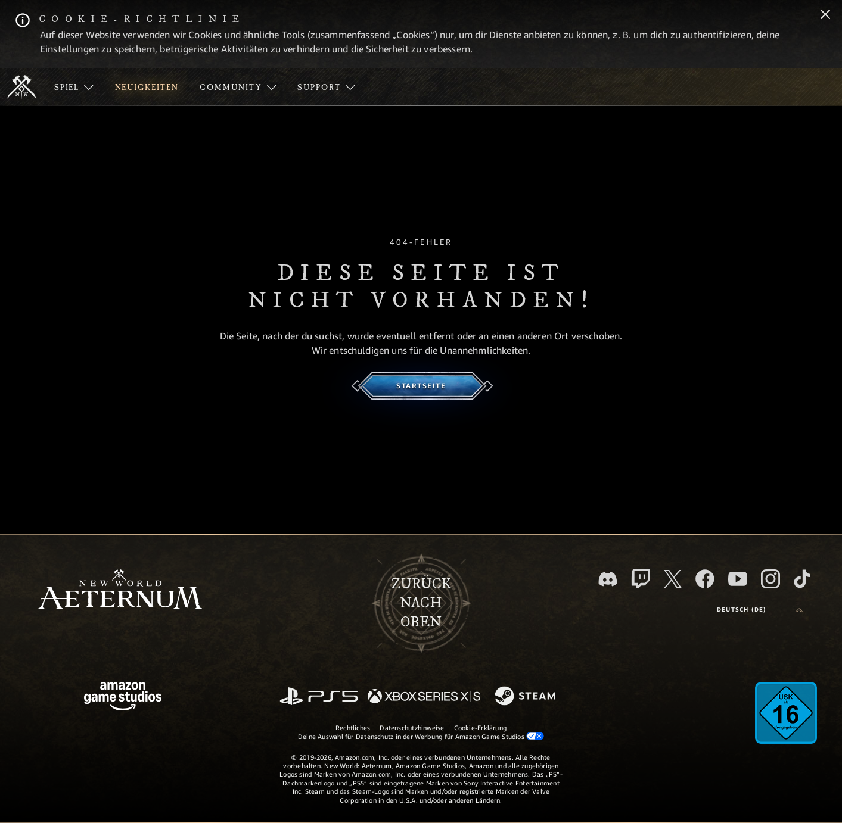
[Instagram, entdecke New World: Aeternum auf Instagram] (770, 578)
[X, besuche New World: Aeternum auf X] (673, 579)
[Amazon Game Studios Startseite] (122, 697)
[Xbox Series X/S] (424, 697)
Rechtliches (352, 727)
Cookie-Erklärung (480, 727)
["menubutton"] (74, 87)
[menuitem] (74, 87)
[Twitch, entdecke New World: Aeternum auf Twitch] (640, 578)
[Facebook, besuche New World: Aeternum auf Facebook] (704, 578)
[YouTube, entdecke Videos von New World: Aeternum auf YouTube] (737, 578)
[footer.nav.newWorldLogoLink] (120, 590)
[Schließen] (825, 15)
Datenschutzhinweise (412, 727)
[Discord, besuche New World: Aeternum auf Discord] (607, 579)
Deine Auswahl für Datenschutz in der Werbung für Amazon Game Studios (421, 736)
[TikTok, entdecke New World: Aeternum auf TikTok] (802, 578)
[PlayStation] (319, 697)
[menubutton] (760, 610)
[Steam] (526, 696)
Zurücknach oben (421, 603)
